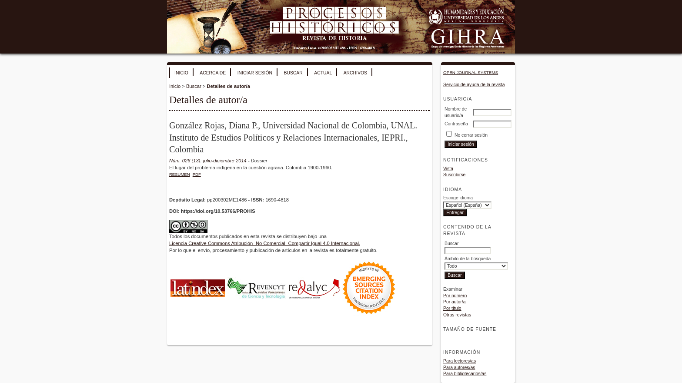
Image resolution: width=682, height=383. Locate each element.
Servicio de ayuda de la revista (474, 84)
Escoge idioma (458, 197)
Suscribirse (454, 174)
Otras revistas (457, 314)
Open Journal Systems (470, 72)
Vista (448, 168)
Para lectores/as (459, 361)
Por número (455, 295)
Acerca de (213, 73)
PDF (197, 174)
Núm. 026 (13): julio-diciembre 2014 (208, 160)
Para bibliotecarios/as (464, 373)
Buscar (293, 73)
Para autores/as (459, 367)
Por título (452, 308)
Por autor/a (454, 301)
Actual (323, 73)
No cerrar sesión (471, 135)
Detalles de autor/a (228, 86)
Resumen (179, 174)
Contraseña (456, 123)
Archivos (355, 73)
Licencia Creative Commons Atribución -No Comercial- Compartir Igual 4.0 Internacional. (264, 243)
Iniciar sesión (254, 73)
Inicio (181, 73)
